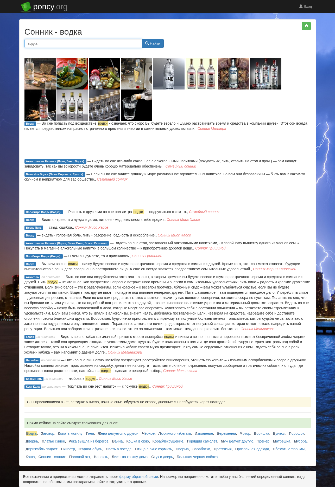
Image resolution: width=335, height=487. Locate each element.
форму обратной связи (138, 477)
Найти (152, 43)
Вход (305, 6)
